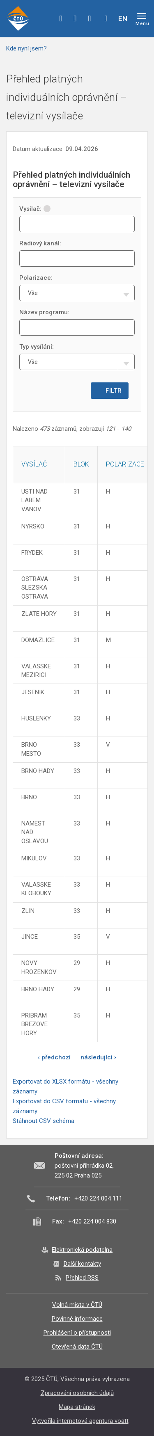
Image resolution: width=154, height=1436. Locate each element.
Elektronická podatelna (82, 1249)
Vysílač (34, 464)
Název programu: (44, 312)
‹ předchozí (54, 1057)
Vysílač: (35, 209)
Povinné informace (77, 1318)
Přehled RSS (82, 1277)
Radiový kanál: (40, 243)
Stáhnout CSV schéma (43, 1121)
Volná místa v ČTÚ (77, 1304)
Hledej (106, 18)
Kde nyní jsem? (26, 48)
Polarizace (125, 464)
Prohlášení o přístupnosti (77, 1332)
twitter (75, 18)
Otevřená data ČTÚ (77, 1346)
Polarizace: (36, 277)
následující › (98, 1057)
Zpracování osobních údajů (77, 1393)
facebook (61, 18)
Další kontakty (82, 1263)
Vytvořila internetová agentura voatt (80, 1421)
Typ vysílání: (36, 346)
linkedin (89, 18)
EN (122, 18)
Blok (81, 464)
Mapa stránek (77, 1407)
